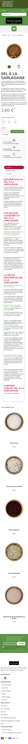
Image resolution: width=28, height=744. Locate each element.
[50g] (3, 122)
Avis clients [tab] (9, 174)
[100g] (9, 122)
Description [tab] (8, 167)
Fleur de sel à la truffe (14, 486)
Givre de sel (14, 443)
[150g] (15, 122)
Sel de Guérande (14, 573)
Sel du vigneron (14, 530)
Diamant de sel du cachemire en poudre (14, 617)
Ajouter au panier (17, 131)
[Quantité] (5, 131)
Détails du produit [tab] (10, 171)
